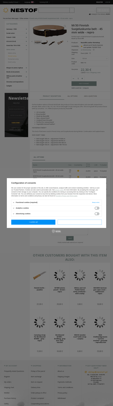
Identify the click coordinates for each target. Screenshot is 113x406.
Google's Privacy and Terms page (66, 196)
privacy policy (59, 190)
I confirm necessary (33, 222)
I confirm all (79, 222)
